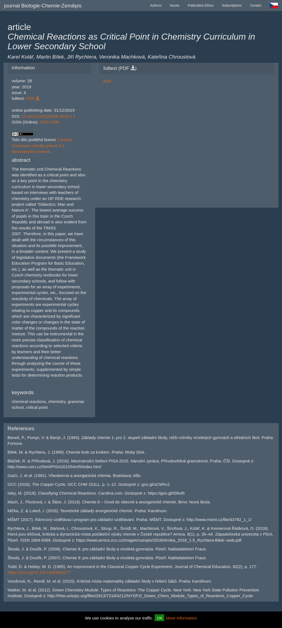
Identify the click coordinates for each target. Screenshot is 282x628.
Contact (255, 5)
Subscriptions (232, 5)
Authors (155, 5)
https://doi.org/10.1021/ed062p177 (39, 572)
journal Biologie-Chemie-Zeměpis (42, 6)
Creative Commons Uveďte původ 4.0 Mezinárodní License (42, 145)
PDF (32, 98)
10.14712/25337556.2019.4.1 (48, 116)
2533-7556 (49, 122)
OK (160, 618)
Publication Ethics (201, 5)
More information (181, 618)
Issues (174, 5)
